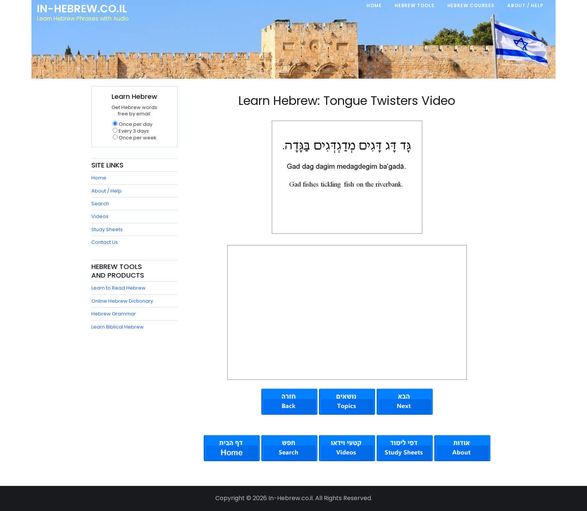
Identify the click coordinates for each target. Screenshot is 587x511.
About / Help (106, 190)
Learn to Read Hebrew (118, 287)
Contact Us (104, 242)
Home (98, 177)
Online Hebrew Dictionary (122, 301)
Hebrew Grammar (113, 313)
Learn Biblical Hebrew (117, 326)
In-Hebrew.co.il (82, 8)
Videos (100, 216)
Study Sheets (107, 229)
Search (100, 203)
